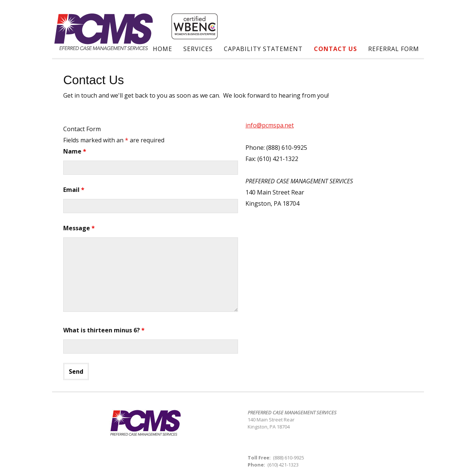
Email (73, 190)
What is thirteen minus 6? (104, 330)
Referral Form (393, 49)
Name (74, 151)
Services (198, 49)
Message (79, 228)
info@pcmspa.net (269, 125)
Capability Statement (263, 49)
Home (162, 49)
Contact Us (335, 49)
